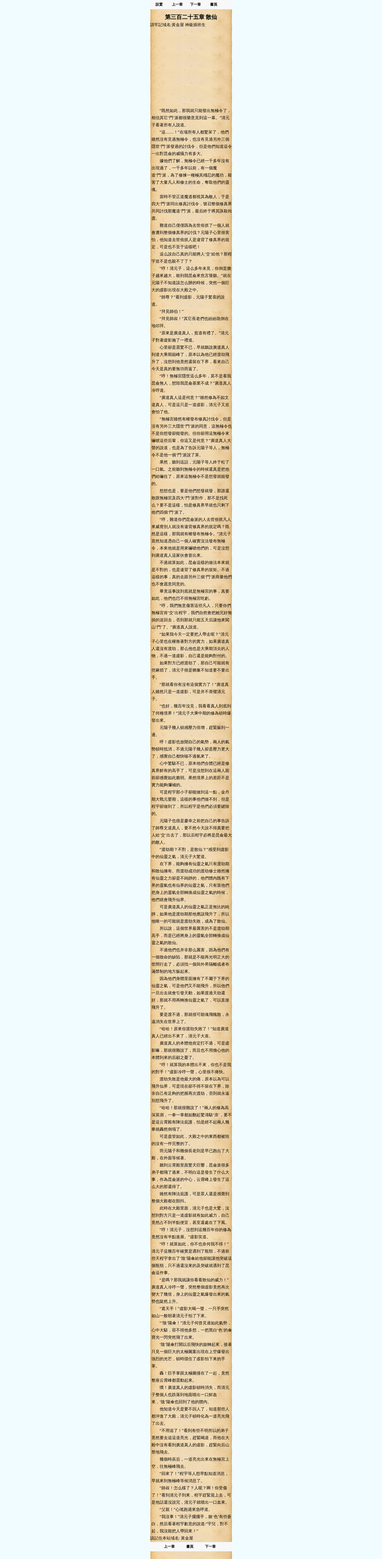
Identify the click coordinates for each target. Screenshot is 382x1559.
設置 (159, 4)
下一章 (195, 4)
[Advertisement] (191, 67)
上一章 (177, 4)
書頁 (213, 4)
